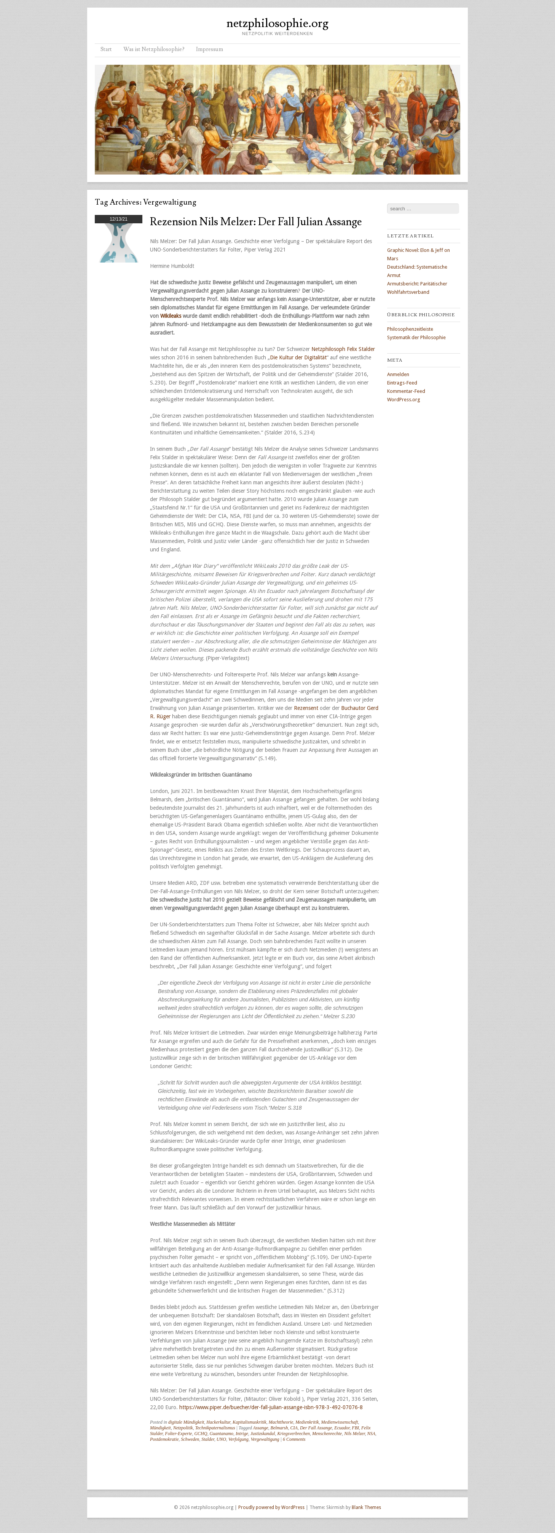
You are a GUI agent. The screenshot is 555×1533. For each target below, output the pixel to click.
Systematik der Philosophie (416, 337)
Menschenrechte (327, 1433)
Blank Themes (366, 1507)
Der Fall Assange (316, 1427)
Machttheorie (281, 1422)
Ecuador (341, 1427)
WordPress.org (403, 399)
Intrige (242, 1433)
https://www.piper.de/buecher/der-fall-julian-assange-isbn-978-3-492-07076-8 (271, 1407)
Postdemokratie (164, 1439)
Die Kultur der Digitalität (298, 357)
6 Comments (294, 1439)
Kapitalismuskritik (249, 1422)
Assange (260, 1427)
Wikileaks (171, 316)
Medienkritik (307, 1422)
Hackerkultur (218, 1422)
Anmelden (398, 374)
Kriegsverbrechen (293, 1433)
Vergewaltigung (265, 1439)
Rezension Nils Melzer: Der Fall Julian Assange (256, 222)
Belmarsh (279, 1427)
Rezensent (306, 708)
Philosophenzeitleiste (410, 329)
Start (106, 49)
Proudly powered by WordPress (271, 1507)
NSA (371, 1433)
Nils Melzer (354, 1433)
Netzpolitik (183, 1427)
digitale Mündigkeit (186, 1422)
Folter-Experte (178, 1433)
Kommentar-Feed (406, 391)
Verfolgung (238, 1439)
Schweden (190, 1439)
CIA (294, 1427)
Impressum (209, 49)
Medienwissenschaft (339, 1422)
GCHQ (200, 1433)
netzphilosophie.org (277, 23)
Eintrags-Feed (402, 383)
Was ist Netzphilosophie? (154, 49)
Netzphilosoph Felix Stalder (343, 349)
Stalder (207, 1439)
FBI (355, 1427)
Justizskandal (262, 1433)
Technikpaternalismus (215, 1427)
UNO (221, 1439)
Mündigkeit (160, 1427)
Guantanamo (221, 1433)
